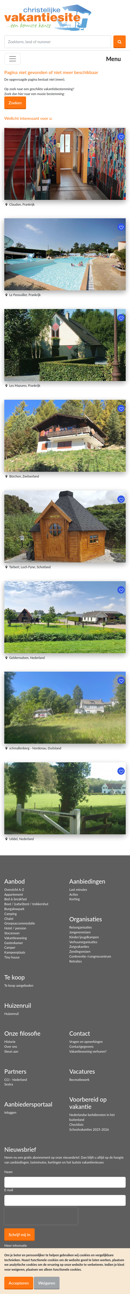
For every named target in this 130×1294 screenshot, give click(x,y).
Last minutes (78, 889)
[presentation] (41, 1216)
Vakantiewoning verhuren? (88, 1051)
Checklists (76, 1124)
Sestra (8, 1084)
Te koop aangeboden (18, 985)
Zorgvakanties (79, 946)
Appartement (13, 894)
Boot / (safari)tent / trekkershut (26, 904)
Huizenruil (11, 1014)
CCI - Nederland (15, 1079)
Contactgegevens (81, 1046)
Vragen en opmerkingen (86, 1041)
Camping (10, 914)
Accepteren (19, 1282)
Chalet (8, 918)
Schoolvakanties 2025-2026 (89, 1129)
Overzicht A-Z (14, 889)
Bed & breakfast (15, 899)
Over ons (10, 1046)
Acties (73, 894)
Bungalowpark (14, 909)
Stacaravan (11, 933)
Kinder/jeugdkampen (84, 937)
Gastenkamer (13, 943)
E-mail (8, 1190)
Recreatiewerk (79, 1079)
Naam (8, 1172)
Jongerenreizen (79, 932)
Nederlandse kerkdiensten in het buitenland (92, 1117)
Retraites (75, 961)
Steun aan (11, 1051)
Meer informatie (15, 1245)
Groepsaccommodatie (19, 923)
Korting (74, 899)
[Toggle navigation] (13, 59)
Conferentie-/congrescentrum (90, 956)
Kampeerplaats (14, 952)
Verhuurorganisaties (83, 942)
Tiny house (11, 957)
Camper (9, 947)
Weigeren (46, 1282)
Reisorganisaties (80, 927)
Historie (9, 1041)
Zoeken (15, 102)
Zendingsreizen (79, 951)
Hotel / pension (15, 928)
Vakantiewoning (15, 938)
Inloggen (10, 1112)
